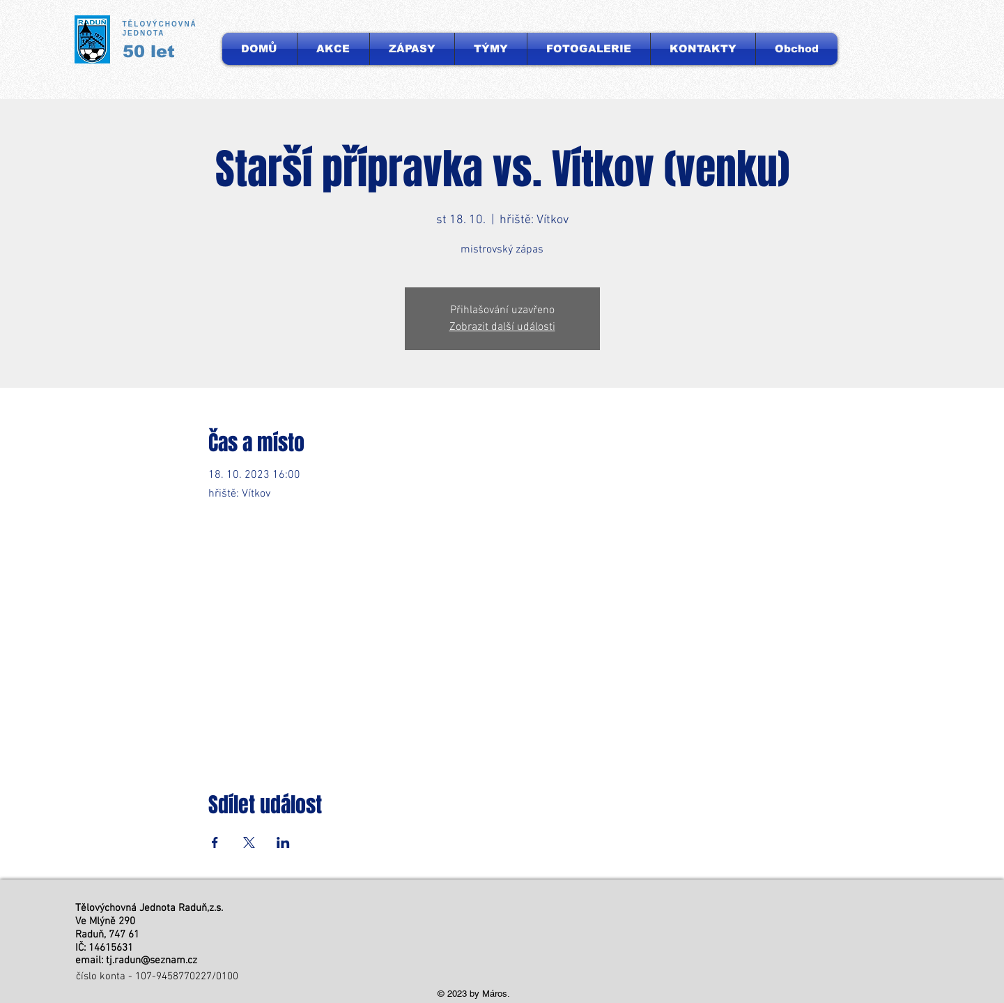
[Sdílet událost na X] (249, 842)
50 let (149, 51)
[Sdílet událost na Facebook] (215, 842)
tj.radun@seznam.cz (151, 960)
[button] (491, 49)
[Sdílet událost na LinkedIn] (283, 842)
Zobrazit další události (502, 327)
